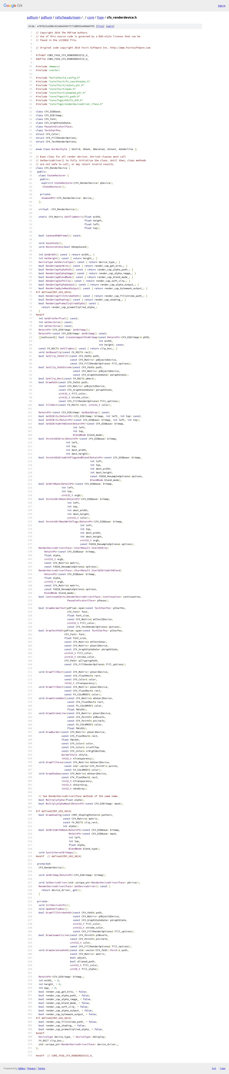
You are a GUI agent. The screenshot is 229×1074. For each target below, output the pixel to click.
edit (110, 26)
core (90, 17)
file (100, 26)
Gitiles (21, 1068)
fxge (100, 17)
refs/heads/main (68, 17)
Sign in (221, 5)
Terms (41, 1068)
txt (214, 1068)
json (222, 1068)
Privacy (31, 1068)
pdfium (32, 17)
